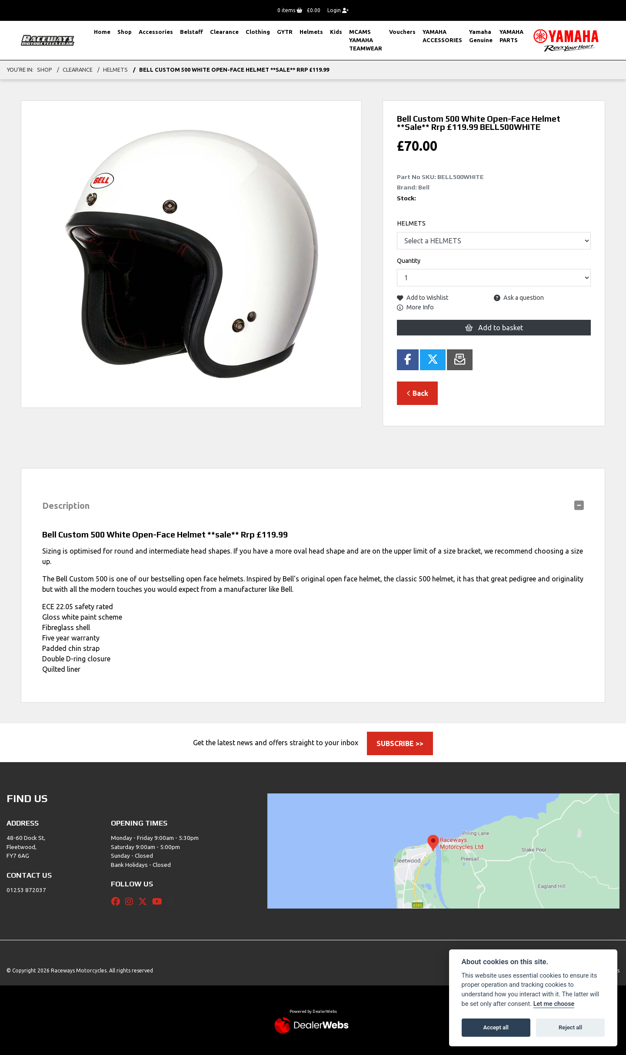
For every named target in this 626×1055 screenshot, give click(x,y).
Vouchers (402, 32)
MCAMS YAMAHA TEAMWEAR (365, 40)
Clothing (258, 32)
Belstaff (191, 32)
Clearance (224, 32)
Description (66, 506)
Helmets (311, 32)
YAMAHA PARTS (511, 36)
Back (417, 393)
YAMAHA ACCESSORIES (442, 36)
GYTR (285, 32)
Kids (336, 32)
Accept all (496, 1027)
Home (102, 32)
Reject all (570, 1027)
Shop (124, 32)
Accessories (156, 32)
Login (338, 10)
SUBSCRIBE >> (399, 743)
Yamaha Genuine (481, 36)
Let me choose (554, 1004)
